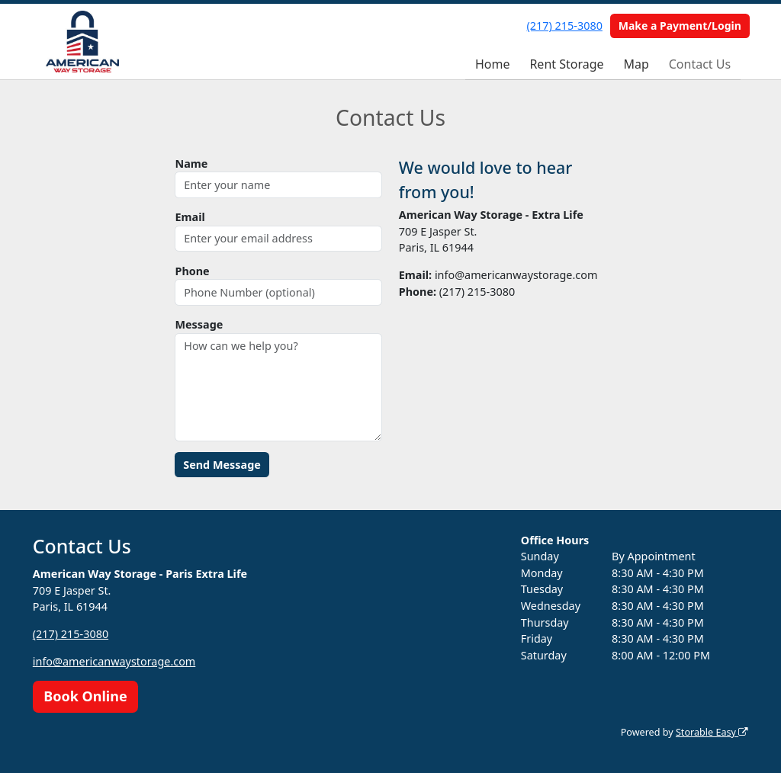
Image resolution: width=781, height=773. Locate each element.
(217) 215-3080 (565, 25)
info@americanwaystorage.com (114, 661)
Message (199, 324)
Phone (192, 271)
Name (191, 163)
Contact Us (700, 64)
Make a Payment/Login (680, 25)
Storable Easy (712, 732)
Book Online (85, 696)
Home (492, 64)
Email (189, 217)
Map (635, 64)
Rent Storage (566, 64)
